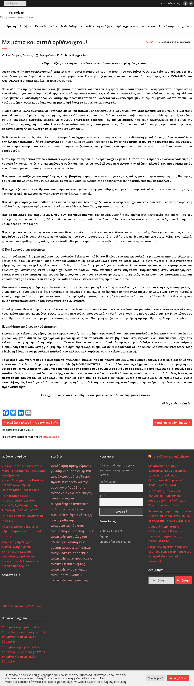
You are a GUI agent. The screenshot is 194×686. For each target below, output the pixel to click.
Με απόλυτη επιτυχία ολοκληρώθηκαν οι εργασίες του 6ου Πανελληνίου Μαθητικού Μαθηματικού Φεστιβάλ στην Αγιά (167, 475)
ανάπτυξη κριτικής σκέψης (71, 558)
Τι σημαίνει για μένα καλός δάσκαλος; (23, 636)
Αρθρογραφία (125, 26)
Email (102, 495)
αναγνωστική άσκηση (67, 526)
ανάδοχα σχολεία (64, 493)
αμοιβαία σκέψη (63, 515)
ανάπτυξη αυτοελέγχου (69, 537)
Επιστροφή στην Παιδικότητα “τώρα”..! (22, 518)
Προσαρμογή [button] (155, 678)
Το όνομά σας (108, 481)
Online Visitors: (109, 530)
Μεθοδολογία (70, 26)
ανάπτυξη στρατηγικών (69, 569)
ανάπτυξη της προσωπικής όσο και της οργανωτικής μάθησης (70, 482)
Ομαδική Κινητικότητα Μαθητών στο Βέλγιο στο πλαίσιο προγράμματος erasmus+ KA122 (165, 534)
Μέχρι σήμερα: (110, 541)
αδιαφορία (59, 542)
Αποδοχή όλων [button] (178, 678)
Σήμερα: (105, 536)
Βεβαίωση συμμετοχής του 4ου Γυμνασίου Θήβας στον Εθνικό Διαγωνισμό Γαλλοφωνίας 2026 (169, 515)
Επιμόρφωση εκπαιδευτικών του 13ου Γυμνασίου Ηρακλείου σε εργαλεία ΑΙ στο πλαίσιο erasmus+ (169, 554)
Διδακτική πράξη (98, 26)
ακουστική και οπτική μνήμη (72, 531)
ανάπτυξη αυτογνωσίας (69, 580)
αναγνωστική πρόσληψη (69, 553)
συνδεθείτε (51, 437)
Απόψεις (25, 26)
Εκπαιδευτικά (44, 26)
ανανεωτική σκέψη (76, 548)
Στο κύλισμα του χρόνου (175, 26)
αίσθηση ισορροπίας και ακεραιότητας (71, 498)
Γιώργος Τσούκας (22, 55)
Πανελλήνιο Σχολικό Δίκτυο (171, 456)
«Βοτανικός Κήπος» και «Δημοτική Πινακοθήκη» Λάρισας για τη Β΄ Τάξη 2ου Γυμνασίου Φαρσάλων (166, 498)
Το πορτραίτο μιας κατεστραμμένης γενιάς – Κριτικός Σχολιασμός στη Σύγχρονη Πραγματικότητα (20, 503)
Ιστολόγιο (148, 26)
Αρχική (11, 26)
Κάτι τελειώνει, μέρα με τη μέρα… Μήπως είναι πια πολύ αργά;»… (22, 531)
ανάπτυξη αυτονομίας (68, 564)
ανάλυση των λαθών (66, 575)
